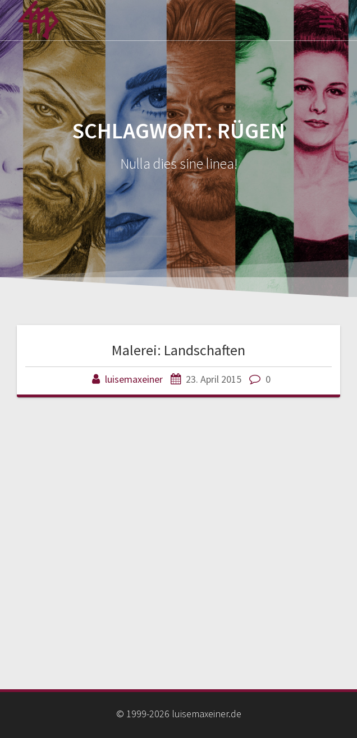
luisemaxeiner (134, 379)
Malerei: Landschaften (178, 350)
